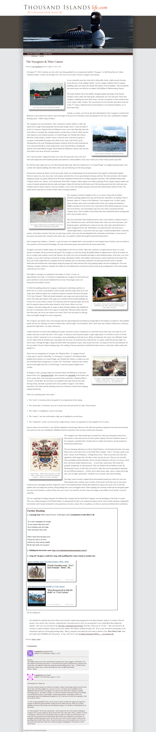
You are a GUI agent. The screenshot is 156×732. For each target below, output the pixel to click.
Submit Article (47, 53)
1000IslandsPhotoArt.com (121, 47)
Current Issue (31, 50)
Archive (29, 55)
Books (91, 50)
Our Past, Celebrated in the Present (70, 626)
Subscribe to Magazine (33, 53)
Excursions (111, 50)
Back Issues (45, 50)
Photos (100, 50)
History (34, 639)
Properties (80, 50)
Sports (39, 639)
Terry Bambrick (36, 66)
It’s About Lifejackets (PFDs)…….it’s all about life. (96, 634)
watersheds (72, 375)
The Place (58, 50)
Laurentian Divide (47, 375)
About (122, 50)
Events (69, 50)
